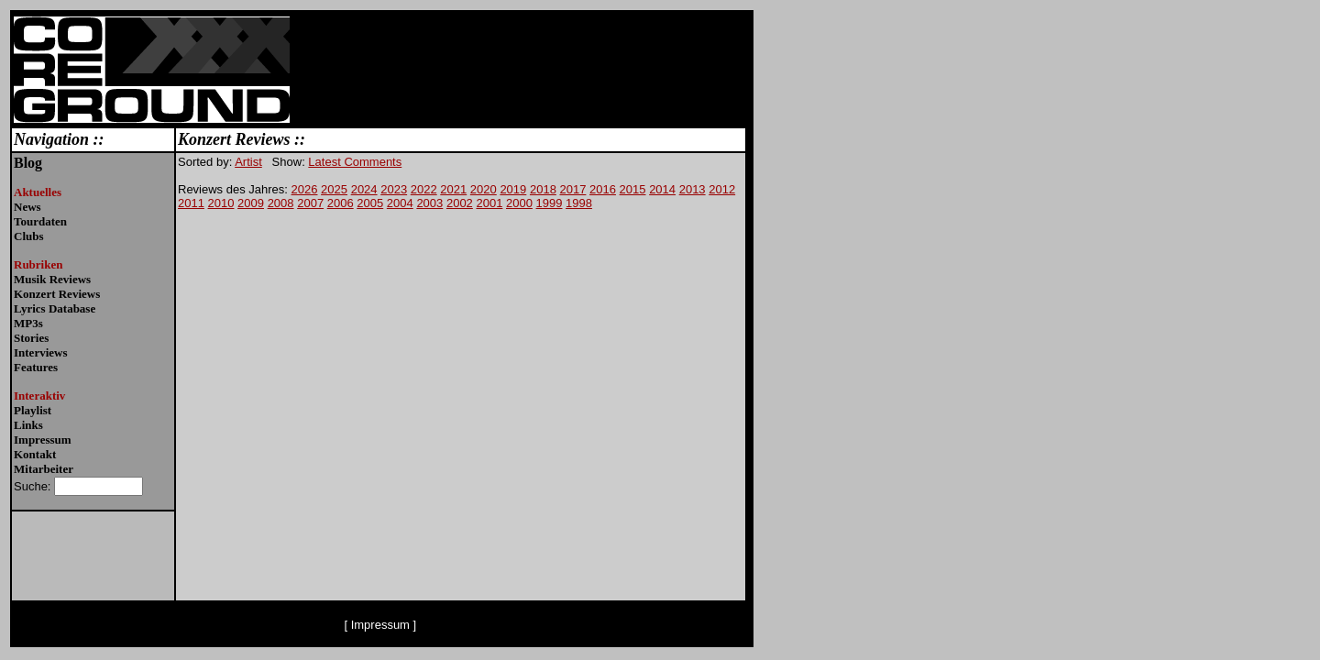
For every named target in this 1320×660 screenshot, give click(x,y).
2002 (459, 203)
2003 (429, 203)
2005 (370, 203)
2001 (489, 203)
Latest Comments (355, 162)
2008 (281, 203)
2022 (424, 189)
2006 (340, 203)
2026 (305, 189)
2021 (453, 189)
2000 (519, 203)
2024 (364, 189)
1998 (579, 203)
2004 (400, 203)
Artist (248, 162)
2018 (543, 189)
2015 (633, 189)
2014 (662, 189)
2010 (221, 203)
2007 (310, 203)
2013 (692, 189)
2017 (572, 189)
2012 (722, 189)
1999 (549, 203)
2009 (250, 203)
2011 (191, 203)
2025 (334, 189)
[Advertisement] (894, 124)
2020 (483, 189)
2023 (393, 189)
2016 (602, 189)
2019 (513, 189)
